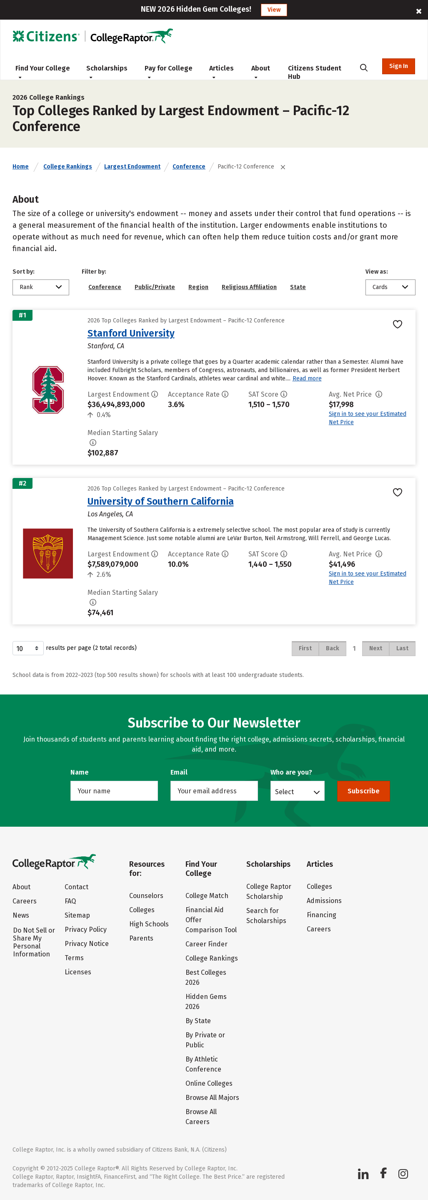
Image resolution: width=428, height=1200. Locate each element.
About (260, 71)
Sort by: (24, 271)
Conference (189, 166)
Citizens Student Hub (314, 72)
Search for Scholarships (266, 916)
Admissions (324, 901)
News (21, 915)
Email (179, 772)
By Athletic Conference (203, 1064)
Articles (221, 71)
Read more (307, 378)
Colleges (142, 910)
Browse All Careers (201, 1117)
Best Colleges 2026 (205, 977)
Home (21, 166)
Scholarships (107, 71)
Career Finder (206, 944)
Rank (26, 287)
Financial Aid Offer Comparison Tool (211, 920)
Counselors (146, 896)
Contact (76, 887)
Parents (141, 938)
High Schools (149, 924)
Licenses (78, 972)
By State (198, 1021)
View (274, 9)
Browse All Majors (212, 1098)
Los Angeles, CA (110, 514)
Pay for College (169, 71)
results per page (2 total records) (75, 648)
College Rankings (67, 166)
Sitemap (77, 915)
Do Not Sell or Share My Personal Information (34, 942)
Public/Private (155, 287)
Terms (74, 958)
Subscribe (364, 791)
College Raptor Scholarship (268, 892)
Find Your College (42, 71)
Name (79, 772)
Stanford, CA (106, 346)
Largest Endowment (132, 166)
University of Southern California (161, 501)
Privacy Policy (86, 929)
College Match (206, 896)
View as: (376, 271)
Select (284, 791)
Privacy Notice (87, 944)
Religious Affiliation (249, 287)
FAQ (70, 901)
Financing (321, 915)
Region (198, 287)
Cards (380, 287)
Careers (25, 901)
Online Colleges (209, 1083)
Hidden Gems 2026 (206, 1002)
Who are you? (291, 772)
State (298, 287)
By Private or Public (205, 1040)
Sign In (398, 66)
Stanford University (131, 333)
